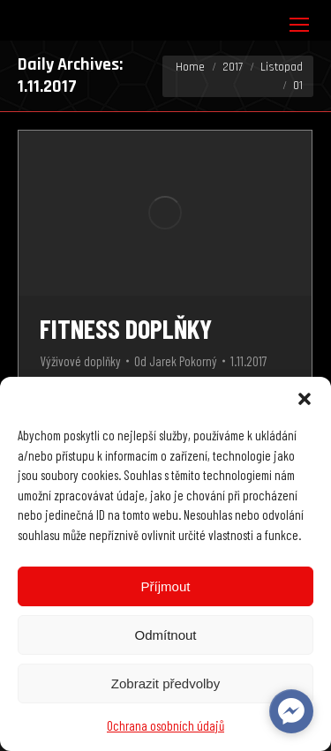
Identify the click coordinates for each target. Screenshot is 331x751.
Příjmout (166, 586)
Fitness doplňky (126, 328)
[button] (304, 399)
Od (175, 361)
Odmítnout (165, 634)
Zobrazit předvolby (165, 683)
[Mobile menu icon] (299, 25)
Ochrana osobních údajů (165, 725)
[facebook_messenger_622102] (291, 711)
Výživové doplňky (80, 361)
